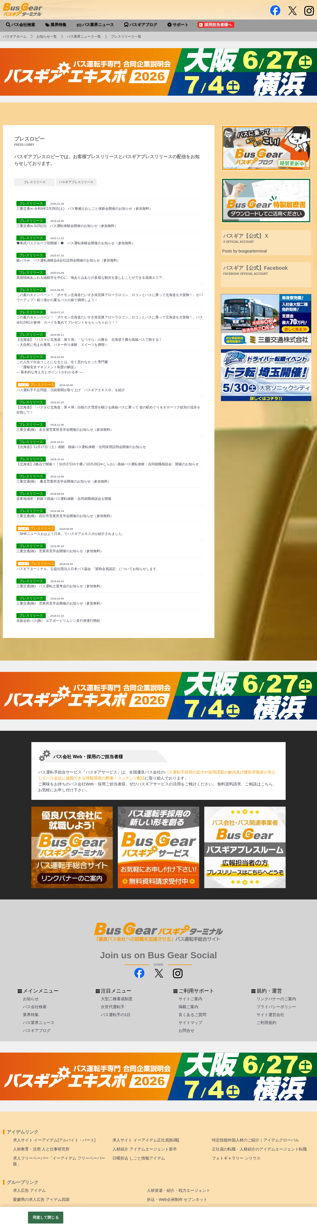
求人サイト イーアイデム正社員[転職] (145, 1140)
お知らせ (31, 999)
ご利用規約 (266, 1022)
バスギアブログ (37, 1030)
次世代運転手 (113, 1006)
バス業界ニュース (39, 1022)
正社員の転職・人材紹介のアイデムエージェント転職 (259, 1149)
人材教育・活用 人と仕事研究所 (41, 1149)
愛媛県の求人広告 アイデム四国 (41, 1199)
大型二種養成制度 (117, 999)
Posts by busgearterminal (244, 251)
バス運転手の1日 (116, 1014)
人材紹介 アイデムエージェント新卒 (144, 1149)
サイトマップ (190, 1022)
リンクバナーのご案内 (276, 999)
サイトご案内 (190, 999)
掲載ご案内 (188, 1006)
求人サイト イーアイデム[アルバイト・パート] (54, 1140)
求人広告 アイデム (29, 1190)
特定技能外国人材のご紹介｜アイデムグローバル (255, 1140)
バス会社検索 (35, 1006)
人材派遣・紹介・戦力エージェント (178, 1190)
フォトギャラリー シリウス (236, 1158)
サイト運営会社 (270, 1014)
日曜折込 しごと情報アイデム (138, 1158)
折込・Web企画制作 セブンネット (177, 1199)
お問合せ (186, 1030)
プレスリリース (34, 182)
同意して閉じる (46, 1217)
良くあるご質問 (192, 1014)
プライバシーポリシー (276, 1006)
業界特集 (31, 1014)
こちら (267, 784)
